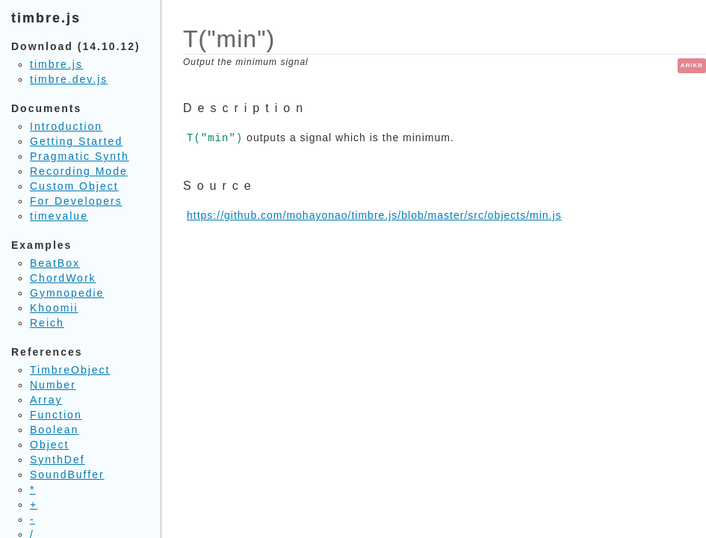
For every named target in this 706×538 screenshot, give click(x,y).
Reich (47, 323)
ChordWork (63, 278)
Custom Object (74, 186)
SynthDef (57, 460)
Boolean (54, 430)
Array (46, 400)
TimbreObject (70, 370)
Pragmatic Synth (79, 156)
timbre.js (56, 64)
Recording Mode (79, 171)
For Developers (76, 201)
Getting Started (76, 141)
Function (56, 415)
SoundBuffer (67, 474)
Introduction (66, 126)
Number (53, 385)
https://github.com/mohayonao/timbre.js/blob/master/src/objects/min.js (374, 215)
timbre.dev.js (69, 79)
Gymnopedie (67, 293)
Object (49, 445)
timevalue (59, 216)
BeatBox (55, 263)
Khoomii (54, 308)
